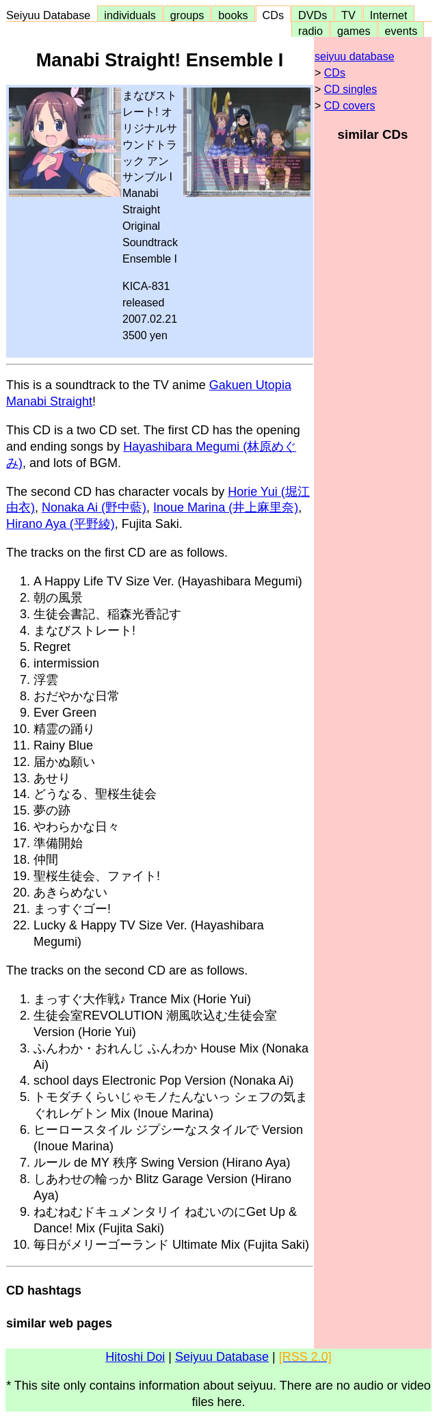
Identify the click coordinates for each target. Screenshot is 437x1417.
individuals (130, 15)
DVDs (312, 15)
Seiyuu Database (51, 15)
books (233, 15)
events (401, 31)
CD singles (350, 89)
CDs (273, 15)
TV (348, 15)
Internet (389, 15)
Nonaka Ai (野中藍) (94, 507)
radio (310, 31)
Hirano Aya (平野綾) (60, 524)
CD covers (349, 105)
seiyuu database (355, 56)
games (354, 31)
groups (187, 15)
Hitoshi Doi (135, 1357)
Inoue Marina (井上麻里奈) (225, 507)
